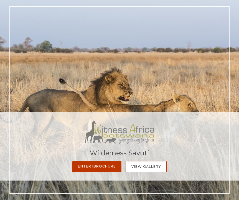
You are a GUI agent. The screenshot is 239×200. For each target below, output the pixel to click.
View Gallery (146, 166)
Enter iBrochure (97, 166)
